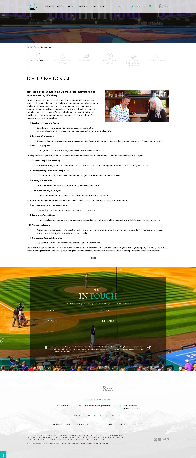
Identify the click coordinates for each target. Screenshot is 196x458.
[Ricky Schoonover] (32, 6)
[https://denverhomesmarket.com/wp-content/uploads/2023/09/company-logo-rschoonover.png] (88, 388)
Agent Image (102, 443)
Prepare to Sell (86, 57)
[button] (3, 454)
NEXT (93, 258)
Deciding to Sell (38, 57)
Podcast (82, 6)
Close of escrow (157, 57)
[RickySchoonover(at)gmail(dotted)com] (150, 6)
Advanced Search (54, 6)
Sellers (70, 6)
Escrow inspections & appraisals (133, 60)
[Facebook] (95, 415)
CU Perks (118, 6)
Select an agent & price (62, 58)
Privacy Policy (84, 359)
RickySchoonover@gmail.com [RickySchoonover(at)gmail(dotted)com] (94, 405)
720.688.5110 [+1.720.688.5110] (138, 6)
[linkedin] (119, 415)
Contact (105, 6)
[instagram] (106, 415)
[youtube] (112, 415)
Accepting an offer (109, 58)
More (93, 6)
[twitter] (100, 415)
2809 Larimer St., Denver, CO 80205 (129, 407)
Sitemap (67, 443)
